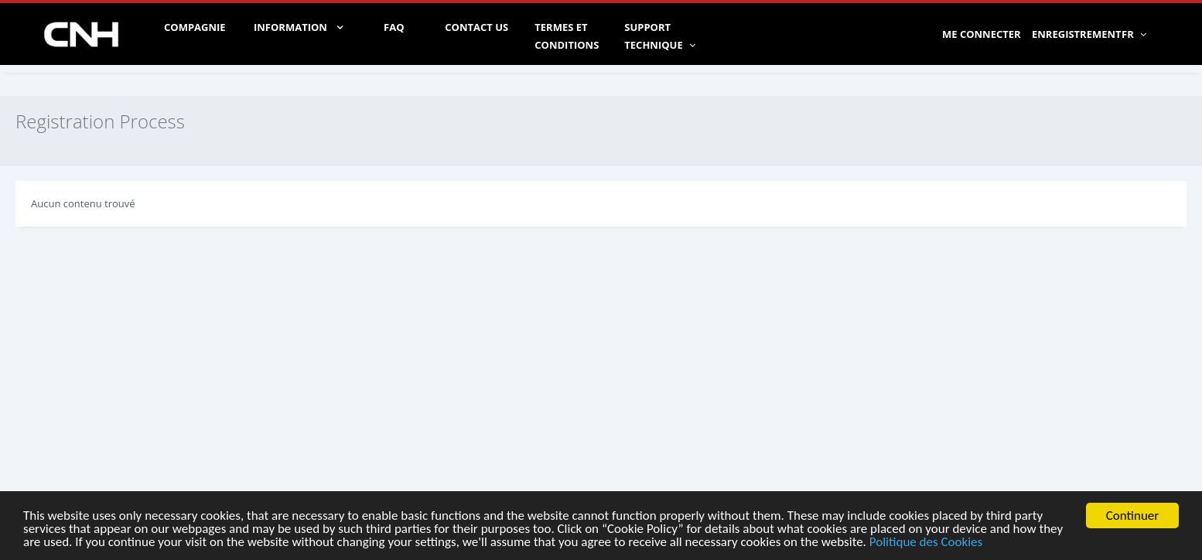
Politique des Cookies (925, 543)
